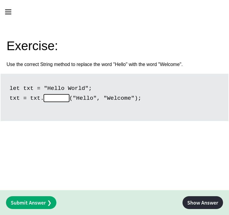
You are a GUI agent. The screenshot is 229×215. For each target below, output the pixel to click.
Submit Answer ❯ (31, 202)
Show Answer (202, 202)
